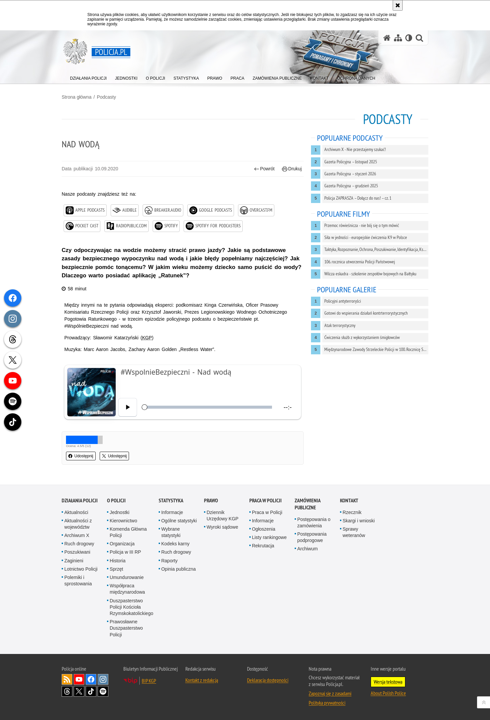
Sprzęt (116, 569)
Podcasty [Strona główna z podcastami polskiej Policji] (387, 119)
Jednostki (119, 512)
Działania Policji (80, 500)
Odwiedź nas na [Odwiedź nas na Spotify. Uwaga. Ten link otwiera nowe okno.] (103, 691)
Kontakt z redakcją (201, 680)
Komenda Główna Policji (128, 532)
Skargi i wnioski (359, 520)
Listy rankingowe (269, 537)
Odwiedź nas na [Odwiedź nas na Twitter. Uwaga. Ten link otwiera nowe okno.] (79, 691)
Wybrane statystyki (171, 532)
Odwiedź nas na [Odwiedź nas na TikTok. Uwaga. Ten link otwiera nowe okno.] (91, 691)
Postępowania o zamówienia (314, 522)
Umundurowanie (127, 577)
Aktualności (76, 512)
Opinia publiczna (178, 569)
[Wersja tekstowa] (408, 38)
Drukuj (292, 169)
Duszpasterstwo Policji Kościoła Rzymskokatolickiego (131, 607)
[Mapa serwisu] (398, 38)
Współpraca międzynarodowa (127, 589)
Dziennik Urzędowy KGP (223, 515)
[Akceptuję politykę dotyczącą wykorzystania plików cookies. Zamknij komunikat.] (398, 5)
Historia (117, 560)
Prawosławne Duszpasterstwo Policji (126, 628)
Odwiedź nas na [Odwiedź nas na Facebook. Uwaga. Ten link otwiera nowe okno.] (91, 679)
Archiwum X (76, 535)
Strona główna (77, 97)
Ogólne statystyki (179, 520)
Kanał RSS (67, 679)
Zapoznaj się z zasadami (330, 693)
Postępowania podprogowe (312, 537)
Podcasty (106, 97)
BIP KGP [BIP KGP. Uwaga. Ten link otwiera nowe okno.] (149, 680)
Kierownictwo (123, 520)
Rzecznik (352, 512)
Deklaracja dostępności (267, 680)
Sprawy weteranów (354, 532)
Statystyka (171, 500)
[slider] (208, 407)
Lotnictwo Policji (81, 569)
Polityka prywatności (327, 702)
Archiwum (307, 548)
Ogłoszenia (263, 529)
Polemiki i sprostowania (78, 580)
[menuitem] (88, 77)
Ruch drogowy (79, 543)
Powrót (264, 169)
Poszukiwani (77, 552)
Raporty (169, 560)
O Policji (116, 500)
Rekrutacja (263, 545)
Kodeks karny (175, 543)
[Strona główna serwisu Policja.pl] (387, 38)
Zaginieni (73, 560)
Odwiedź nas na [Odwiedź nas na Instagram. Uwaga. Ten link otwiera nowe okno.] (103, 679)
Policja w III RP (125, 552)
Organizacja (122, 543)
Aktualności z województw (78, 524)
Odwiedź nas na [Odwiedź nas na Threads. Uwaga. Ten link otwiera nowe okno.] (67, 691)
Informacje (172, 512)
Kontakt (349, 500)
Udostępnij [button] (80, 456)
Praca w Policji (265, 500)
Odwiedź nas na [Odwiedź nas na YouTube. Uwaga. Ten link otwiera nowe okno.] (79, 679)
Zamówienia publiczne (307, 504)
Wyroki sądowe (222, 527)
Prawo (211, 500)
